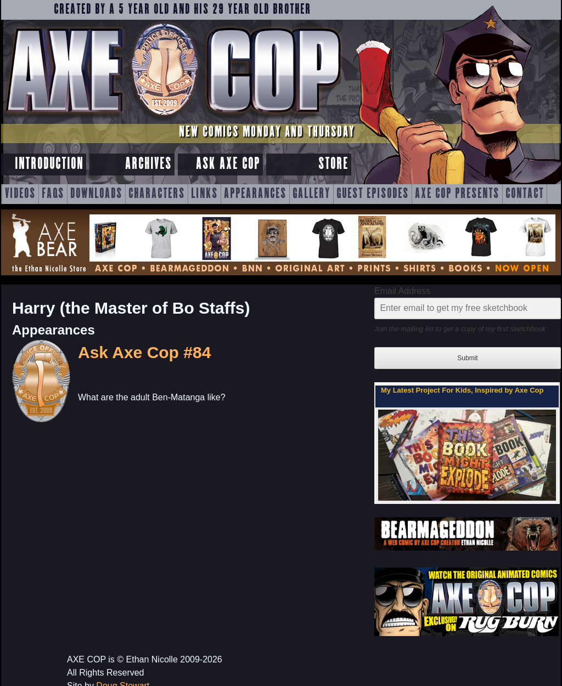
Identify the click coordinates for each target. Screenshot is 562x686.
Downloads (96, 194)
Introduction (49, 164)
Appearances (255, 194)
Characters (156, 194)
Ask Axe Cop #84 (144, 352)
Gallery (311, 194)
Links (204, 194)
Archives (148, 164)
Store (333, 164)
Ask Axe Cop (228, 164)
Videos (20, 194)
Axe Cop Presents (457, 194)
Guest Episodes (372, 194)
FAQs (53, 194)
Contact (524, 194)
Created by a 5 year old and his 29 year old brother (182, 9)
